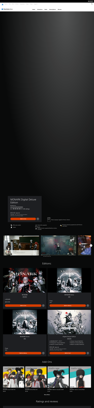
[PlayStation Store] (7, 8)
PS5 (9, 3)
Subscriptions (52, 8)
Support (35, 3)
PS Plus (16, 3)
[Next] (91, 244)
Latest (33, 8)
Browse (59, 8)
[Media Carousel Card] (21, 244)
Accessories (22, 3)
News (27, 3)
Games (5, 3)
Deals (46, 8)
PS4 (13, 3)
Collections (39, 8)
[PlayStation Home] (2, 4)
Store (31, 3)
